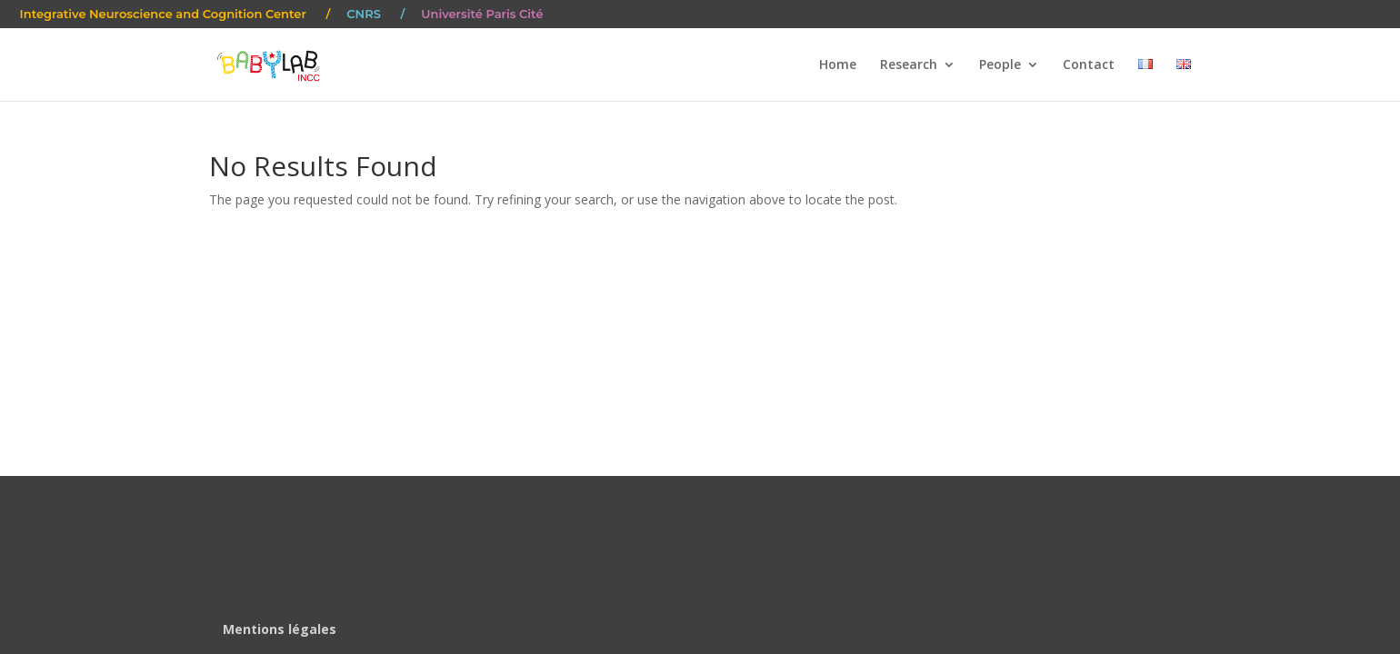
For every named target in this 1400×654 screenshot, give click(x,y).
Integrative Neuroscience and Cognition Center (163, 14)
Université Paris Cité (482, 14)
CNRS (363, 14)
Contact (1089, 65)
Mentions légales (279, 629)
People (1000, 65)
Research (908, 65)
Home (837, 65)
